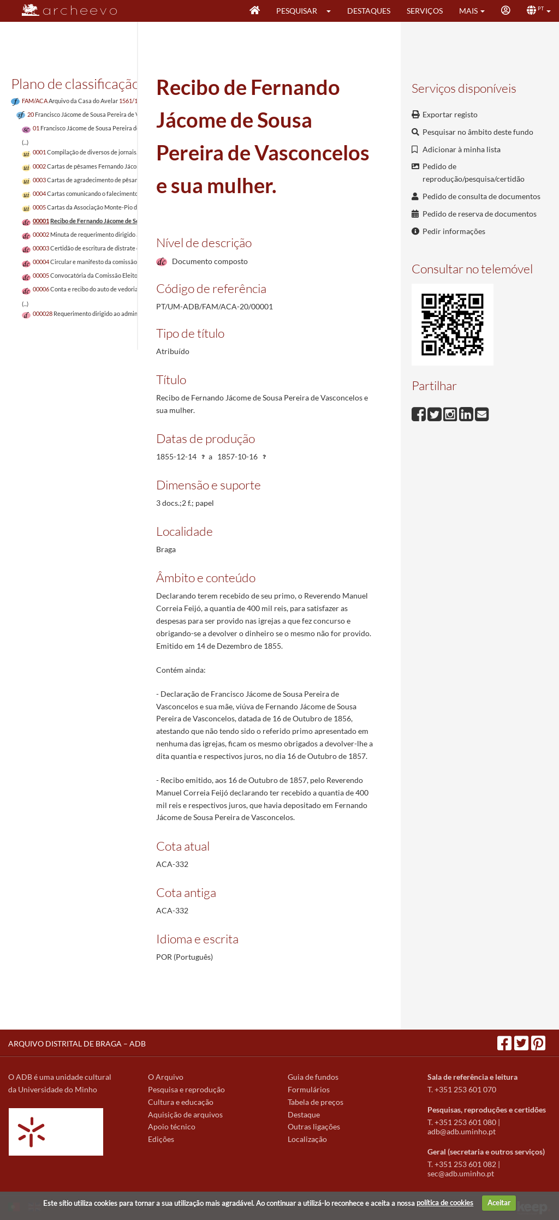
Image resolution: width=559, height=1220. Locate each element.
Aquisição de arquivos (185, 1114)
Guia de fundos (313, 1076)
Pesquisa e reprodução (186, 1089)
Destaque (304, 1114)
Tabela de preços (315, 1102)
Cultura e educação (180, 1102)
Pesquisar (296, 10)
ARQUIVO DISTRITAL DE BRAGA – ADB (77, 1043)
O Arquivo (165, 1076)
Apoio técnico (171, 1126)
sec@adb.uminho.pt (460, 1173)
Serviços (425, 10)
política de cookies (445, 1202)
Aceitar (498, 1202)
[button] (332, 11)
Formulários (309, 1089)
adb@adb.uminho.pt (461, 1131)
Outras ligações (314, 1126)
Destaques (368, 10)
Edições (161, 1139)
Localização (307, 1139)
